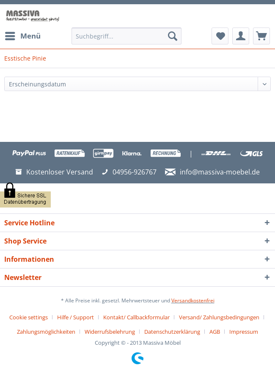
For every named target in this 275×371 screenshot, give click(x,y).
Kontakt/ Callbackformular (136, 317)
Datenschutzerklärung (172, 331)
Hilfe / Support (75, 317)
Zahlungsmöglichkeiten (46, 331)
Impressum (243, 331)
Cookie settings (28, 317)
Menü (23, 35)
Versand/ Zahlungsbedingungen (219, 317)
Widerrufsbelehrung (110, 331)
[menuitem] (22, 36)
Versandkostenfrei (192, 300)
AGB (214, 331)
